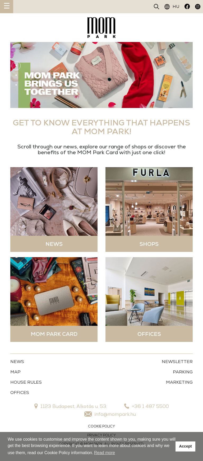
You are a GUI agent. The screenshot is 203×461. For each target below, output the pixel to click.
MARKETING (179, 382)
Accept (185, 446)
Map (15, 372)
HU (171, 7)
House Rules (26, 382)
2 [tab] (16, 75)
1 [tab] (16, 65)
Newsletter (177, 361)
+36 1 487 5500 (146, 406)
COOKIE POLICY (101, 426)
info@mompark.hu (110, 414)
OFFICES (19, 392)
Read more (104, 452)
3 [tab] (16, 85)
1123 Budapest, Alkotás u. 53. (70, 406)
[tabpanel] (101, 75)
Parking (183, 372)
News (17, 361)
